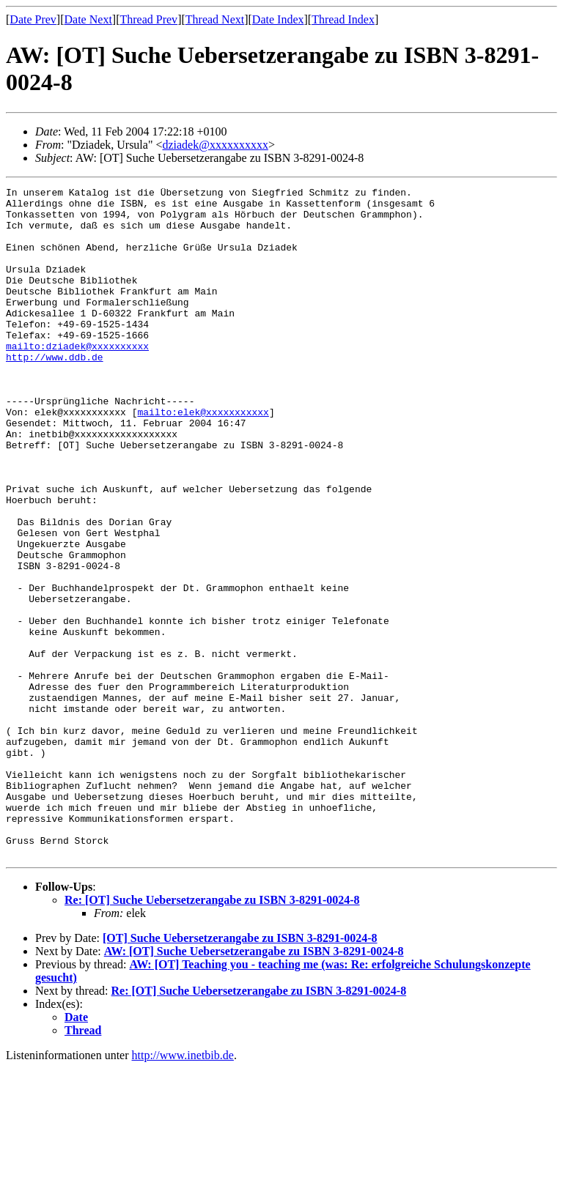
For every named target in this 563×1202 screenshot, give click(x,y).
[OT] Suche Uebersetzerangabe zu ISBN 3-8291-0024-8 (240, 1072)
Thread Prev (148, 19)
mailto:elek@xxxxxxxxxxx (202, 457)
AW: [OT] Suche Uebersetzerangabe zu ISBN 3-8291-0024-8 (254, 1085)
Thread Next (214, 19)
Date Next (88, 19)
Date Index (278, 19)
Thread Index (343, 19)
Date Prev (33, 19)
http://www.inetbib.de (183, 1189)
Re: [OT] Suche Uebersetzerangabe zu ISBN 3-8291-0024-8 (212, 1034)
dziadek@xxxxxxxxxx (215, 144)
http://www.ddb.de (54, 391)
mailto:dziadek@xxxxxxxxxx (77, 378)
